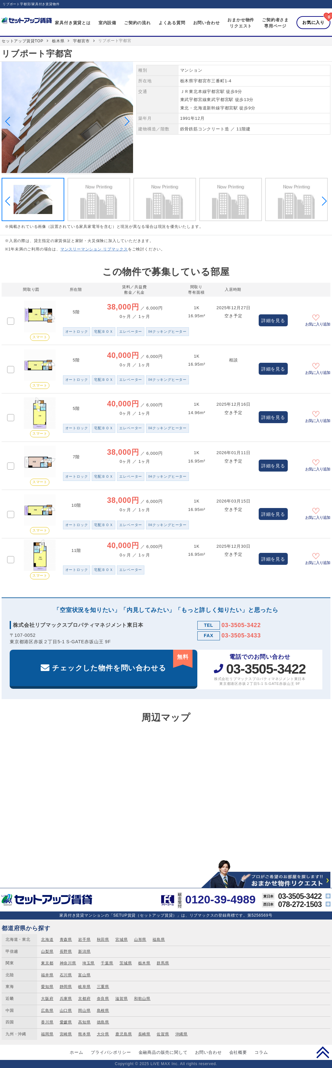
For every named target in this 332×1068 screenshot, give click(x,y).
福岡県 (47, 1034)
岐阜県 (84, 986)
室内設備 (107, 22)
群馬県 (163, 963)
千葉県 (107, 963)
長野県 (66, 951)
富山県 (84, 975)
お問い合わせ (206, 22)
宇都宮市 (81, 41)
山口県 (66, 1010)
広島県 (47, 1010)
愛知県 (47, 986)
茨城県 (125, 963)
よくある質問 (172, 22)
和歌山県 (142, 998)
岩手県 (84, 939)
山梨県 (47, 951)
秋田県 (103, 939)
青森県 (66, 939)
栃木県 (58, 41)
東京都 (47, 963)
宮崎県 (66, 1034)
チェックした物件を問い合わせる (122, 661)
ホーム (76, 1052)
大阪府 (47, 998)
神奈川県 (68, 963)
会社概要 (238, 1052)
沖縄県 (181, 1034)
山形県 (140, 939)
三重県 (103, 986)
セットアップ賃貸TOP (22, 41)
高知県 (84, 1022)
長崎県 (144, 1034)
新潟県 (84, 951)
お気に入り (313, 22)
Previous (9, 121)
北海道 (47, 939)
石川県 (66, 975)
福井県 (47, 975)
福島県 (158, 939)
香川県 (47, 1022)
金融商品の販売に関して (163, 1052)
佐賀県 (163, 1034)
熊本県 (84, 1034)
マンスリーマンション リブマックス (94, 249)
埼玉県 (88, 963)
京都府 (84, 998)
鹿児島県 (123, 1034)
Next (125, 121)
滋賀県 (121, 998)
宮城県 (121, 939)
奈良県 (103, 998)
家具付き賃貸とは (72, 22)
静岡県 (66, 986)
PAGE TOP (322, 1052)
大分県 (103, 1034)
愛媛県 (66, 1022)
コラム (261, 1052)
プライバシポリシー (111, 1052)
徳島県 (103, 1022)
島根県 (103, 1010)
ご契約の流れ (137, 22)
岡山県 (84, 1010)
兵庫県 (66, 998)
